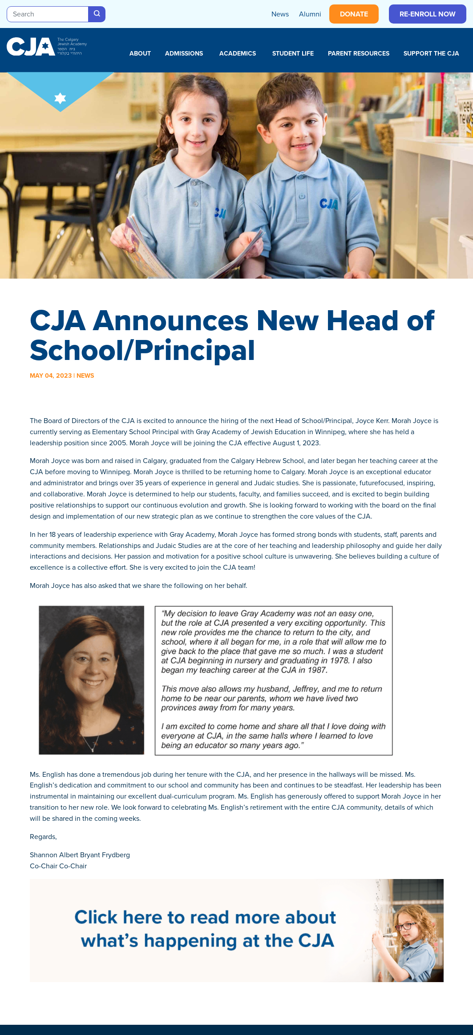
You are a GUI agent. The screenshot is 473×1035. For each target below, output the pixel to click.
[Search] (48, 14)
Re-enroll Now (428, 14)
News (280, 14)
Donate (354, 14)
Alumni (310, 14)
